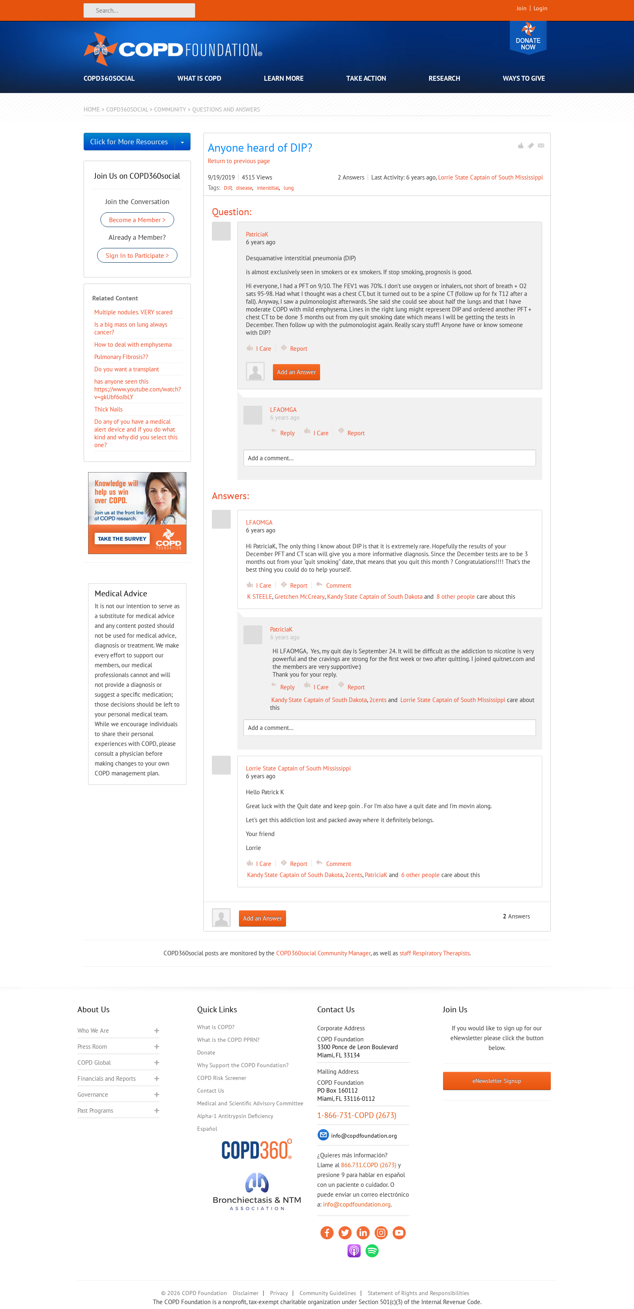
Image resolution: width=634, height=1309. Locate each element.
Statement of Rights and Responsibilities (418, 1293)
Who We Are (93, 1030)
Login (541, 8)
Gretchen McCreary (300, 596)
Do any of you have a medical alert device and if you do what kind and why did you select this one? (135, 433)
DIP (228, 187)
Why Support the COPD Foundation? (243, 1065)
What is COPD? (215, 1027)
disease (245, 187)
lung (289, 187)
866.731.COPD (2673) (368, 1165)
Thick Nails (108, 409)
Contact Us (210, 1090)
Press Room (92, 1046)
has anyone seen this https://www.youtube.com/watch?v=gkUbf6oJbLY (137, 389)
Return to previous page (239, 161)
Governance (92, 1094)
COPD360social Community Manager (323, 953)
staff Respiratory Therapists (435, 953)
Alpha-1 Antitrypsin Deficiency (235, 1116)
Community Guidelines (328, 1293)
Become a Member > (137, 220)
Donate (528, 38)
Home (92, 109)
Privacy (279, 1293)
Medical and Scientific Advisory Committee (250, 1103)
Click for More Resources (129, 141)
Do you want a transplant (126, 369)
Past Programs (95, 1110)
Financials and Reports (106, 1078)
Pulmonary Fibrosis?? (121, 357)
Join (522, 8)
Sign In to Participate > (137, 255)
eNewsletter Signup (497, 1080)
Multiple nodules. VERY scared (133, 312)
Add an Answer (296, 372)
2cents (377, 700)
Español (207, 1128)
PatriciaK (257, 234)
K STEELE (259, 596)
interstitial (268, 187)
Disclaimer (246, 1293)
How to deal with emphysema (133, 344)
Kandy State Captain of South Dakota (375, 596)
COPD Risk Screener (221, 1078)
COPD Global (94, 1062)
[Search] (139, 10)
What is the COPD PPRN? (228, 1039)
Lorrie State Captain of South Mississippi (490, 177)
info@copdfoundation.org (357, 1204)
